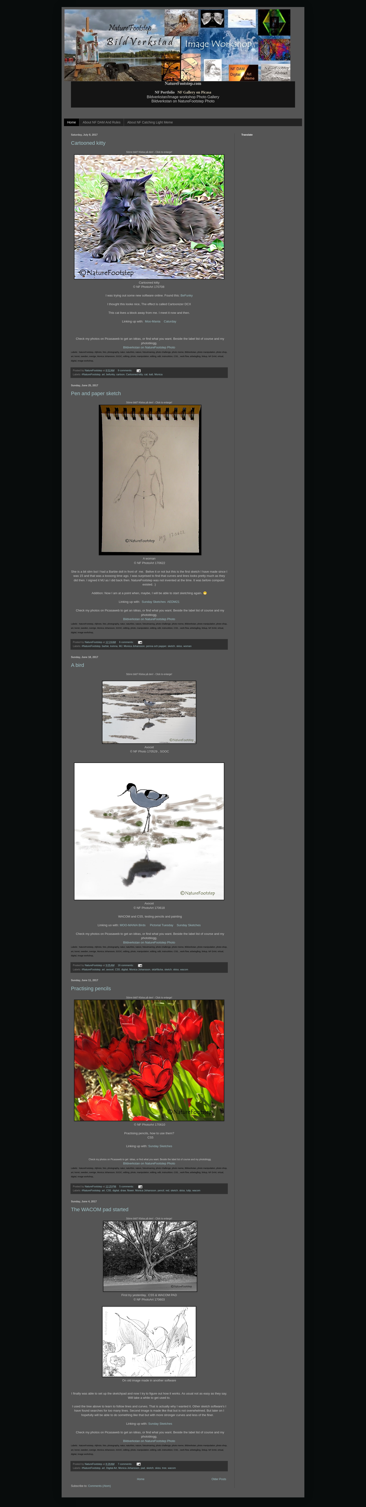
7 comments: (125, 1464)
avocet (110, 969)
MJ (120, 646)
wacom (184, 969)
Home (71, 122)
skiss (179, 646)
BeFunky (187, 295)
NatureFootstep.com (183, 83)
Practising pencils (91, 988)
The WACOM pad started (99, 1209)
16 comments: (126, 965)
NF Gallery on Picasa (194, 92)
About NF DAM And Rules (101, 122)
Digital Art (111, 1468)
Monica (159, 374)
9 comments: (125, 370)
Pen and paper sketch (96, 393)
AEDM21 (173, 602)
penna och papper (156, 646)
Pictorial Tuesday (161, 925)
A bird (77, 665)
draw (123, 1190)
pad (143, 1468)
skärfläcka (157, 969)
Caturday (170, 321)
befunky (110, 374)
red (167, 1190)
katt (151, 374)
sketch (171, 646)
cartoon (120, 374)
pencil (161, 1190)
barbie (105, 646)
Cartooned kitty (88, 143)
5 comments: (126, 1186)
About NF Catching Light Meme (150, 122)
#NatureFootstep (91, 374)
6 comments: (126, 642)
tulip (188, 1190)
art (103, 374)
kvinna (113, 646)
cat (146, 374)
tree (164, 1468)
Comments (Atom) (99, 1486)
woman (187, 646)
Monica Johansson (134, 646)
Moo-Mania (152, 321)
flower (130, 1190)
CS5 (117, 969)
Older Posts (218, 1479)
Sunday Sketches (154, 602)
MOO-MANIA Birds (133, 925)
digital (124, 969)
